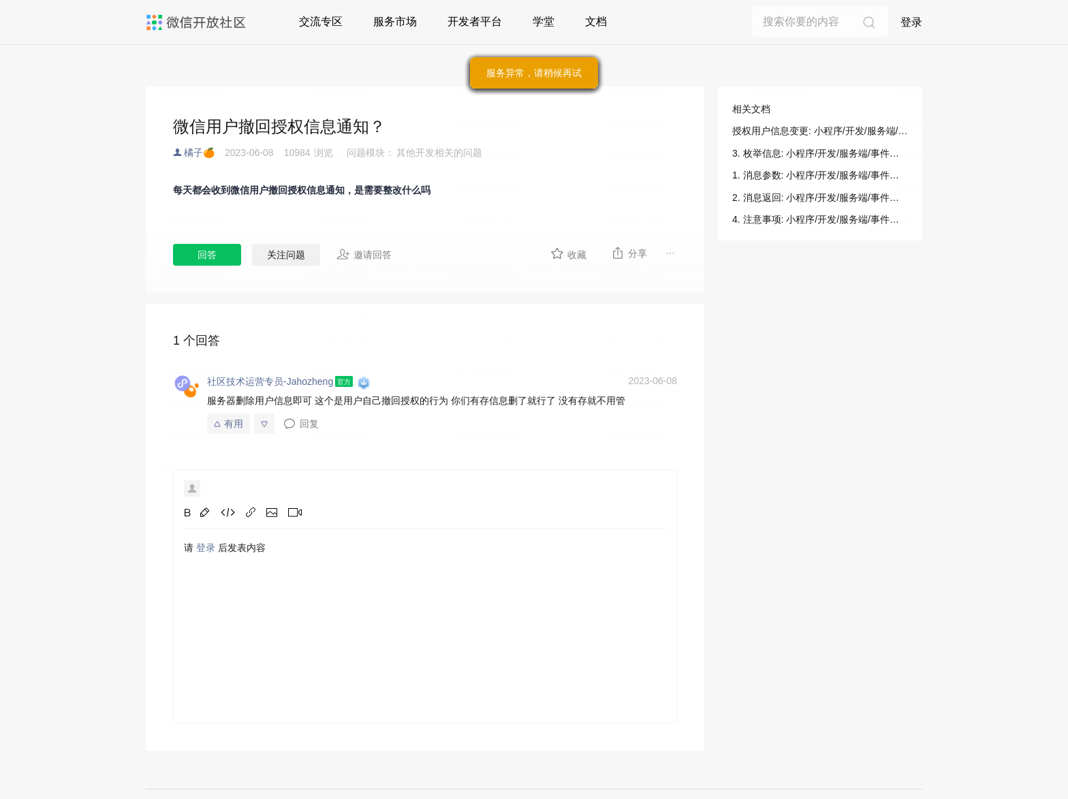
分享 (629, 253)
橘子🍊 (199, 152)
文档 (596, 21)
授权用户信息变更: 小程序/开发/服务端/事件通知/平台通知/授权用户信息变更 (820, 130)
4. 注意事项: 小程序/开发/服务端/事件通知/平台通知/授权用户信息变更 (820, 219)
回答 (207, 254)
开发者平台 (474, 21)
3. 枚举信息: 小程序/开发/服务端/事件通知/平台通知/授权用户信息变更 (820, 153)
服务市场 (395, 21)
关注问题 (286, 254)
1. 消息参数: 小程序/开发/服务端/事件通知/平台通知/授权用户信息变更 (820, 175)
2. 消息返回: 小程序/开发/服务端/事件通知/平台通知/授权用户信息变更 (820, 197)
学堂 (543, 21)
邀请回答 (364, 254)
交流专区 (321, 21)
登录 (911, 22)
